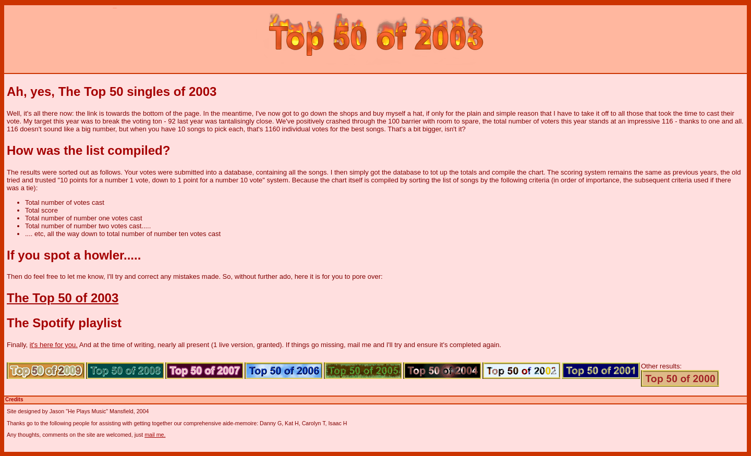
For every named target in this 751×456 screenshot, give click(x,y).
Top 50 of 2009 (46, 370)
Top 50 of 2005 (363, 370)
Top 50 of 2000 (680, 378)
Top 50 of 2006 (284, 370)
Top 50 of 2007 (204, 370)
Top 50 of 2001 (601, 370)
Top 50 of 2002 (521, 370)
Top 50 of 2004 (442, 370)
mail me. (154, 435)
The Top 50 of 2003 (62, 298)
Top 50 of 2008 (125, 370)
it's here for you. (54, 345)
